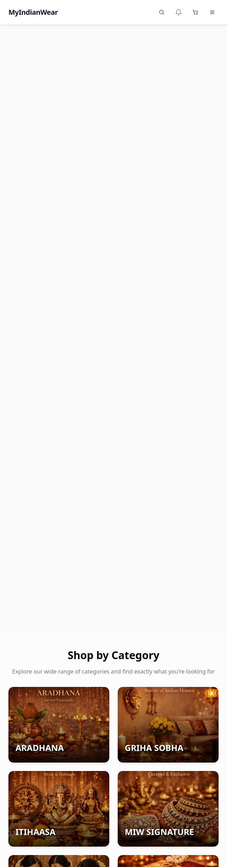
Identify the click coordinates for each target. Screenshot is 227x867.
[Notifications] (178, 12)
